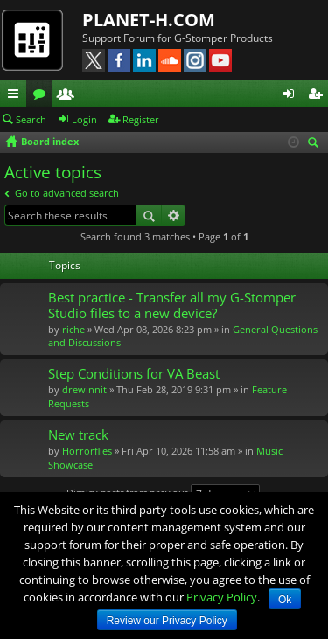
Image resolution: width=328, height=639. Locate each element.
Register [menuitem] (318, 96)
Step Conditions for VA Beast (134, 373)
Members (69, 96)
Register (140, 119)
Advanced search (173, 215)
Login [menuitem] (292, 96)
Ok (284, 600)
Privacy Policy (221, 597)
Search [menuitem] (316, 143)
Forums (42, 96)
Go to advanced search (67, 192)
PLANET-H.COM (148, 19)
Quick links (16, 96)
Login (84, 119)
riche (73, 329)
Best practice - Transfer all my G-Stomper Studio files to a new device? (172, 305)
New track (78, 435)
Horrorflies (87, 450)
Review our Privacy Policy (167, 621)
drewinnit (84, 389)
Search (31, 119)
